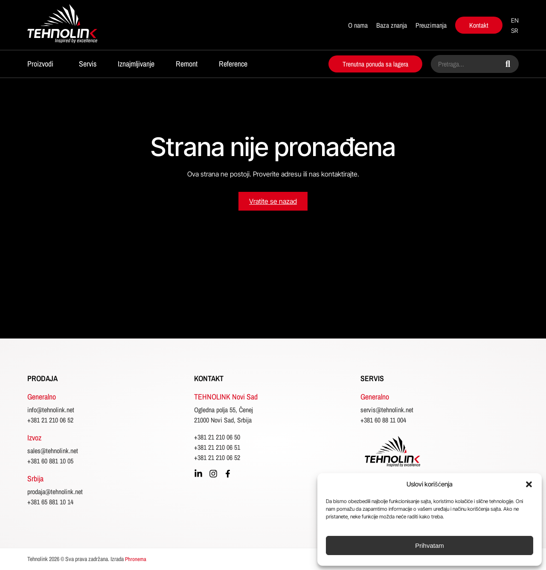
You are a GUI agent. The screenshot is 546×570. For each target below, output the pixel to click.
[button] (529, 484)
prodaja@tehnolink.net (55, 491)
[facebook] (228, 473)
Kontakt (478, 25)
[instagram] (213, 473)
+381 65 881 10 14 (50, 501)
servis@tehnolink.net (386, 409)
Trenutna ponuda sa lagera (375, 64)
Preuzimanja (431, 25)
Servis (87, 63)
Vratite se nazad (273, 201)
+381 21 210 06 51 (217, 447)
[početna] (75, 25)
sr (514, 30)
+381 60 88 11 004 (383, 420)
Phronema (135, 559)
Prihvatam (429, 545)
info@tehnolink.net (50, 409)
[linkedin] (198, 473)
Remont (186, 63)
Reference (233, 63)
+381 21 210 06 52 (50, 420)
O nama (358, 25)
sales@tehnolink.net (52, 450)
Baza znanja (391, 25)
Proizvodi (40, 63)
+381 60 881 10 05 (50, 461)
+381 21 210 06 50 (217, 437)
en (515, 20)
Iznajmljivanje (136, 63)
